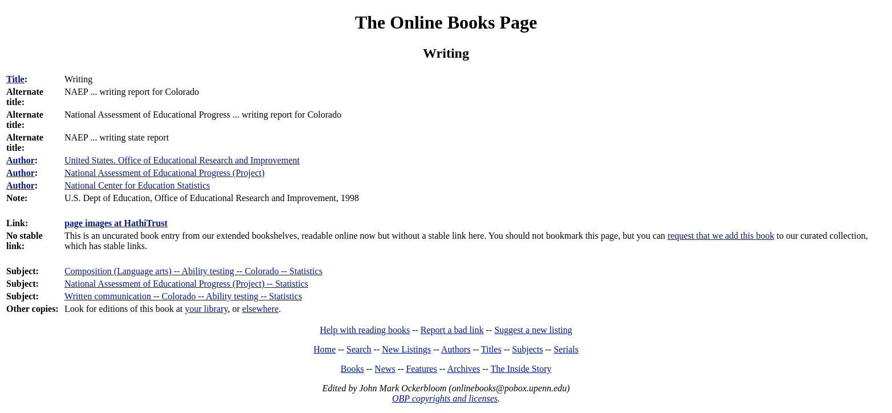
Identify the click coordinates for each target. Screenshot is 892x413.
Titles (491, 349)
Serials (566, 349)
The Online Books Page (446, 22)
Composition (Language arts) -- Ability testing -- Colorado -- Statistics (193, 271)
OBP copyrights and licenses (445, 398)
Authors (456, 349)
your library (206, 309)
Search (359, 349)
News (384, 369)
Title (15, 79)
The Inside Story (521, 369)
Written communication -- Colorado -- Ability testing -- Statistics (183, 296)
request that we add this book (721, 235)
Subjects (527, 349)
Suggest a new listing (533, 330)
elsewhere (260, 309)
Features (421, 369)
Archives (463, 369)
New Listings (406, 349)
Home (324, 349)
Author (20, 160)
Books (352, 369)
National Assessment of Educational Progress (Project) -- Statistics (186, 283)
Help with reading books (365, 330)
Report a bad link (452, 330)
